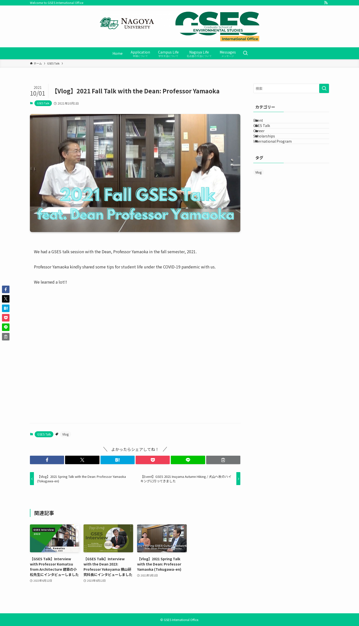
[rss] (326, 2)
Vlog (65, 434)
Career (265, 143)
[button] (47, 460)
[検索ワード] (291, 88)
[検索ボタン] (245, 53)
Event (264, 123)
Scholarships (270, 153)
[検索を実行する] (324, 88)
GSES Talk (43, 103)
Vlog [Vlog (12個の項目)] (258, 198)
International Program (279, 164)
